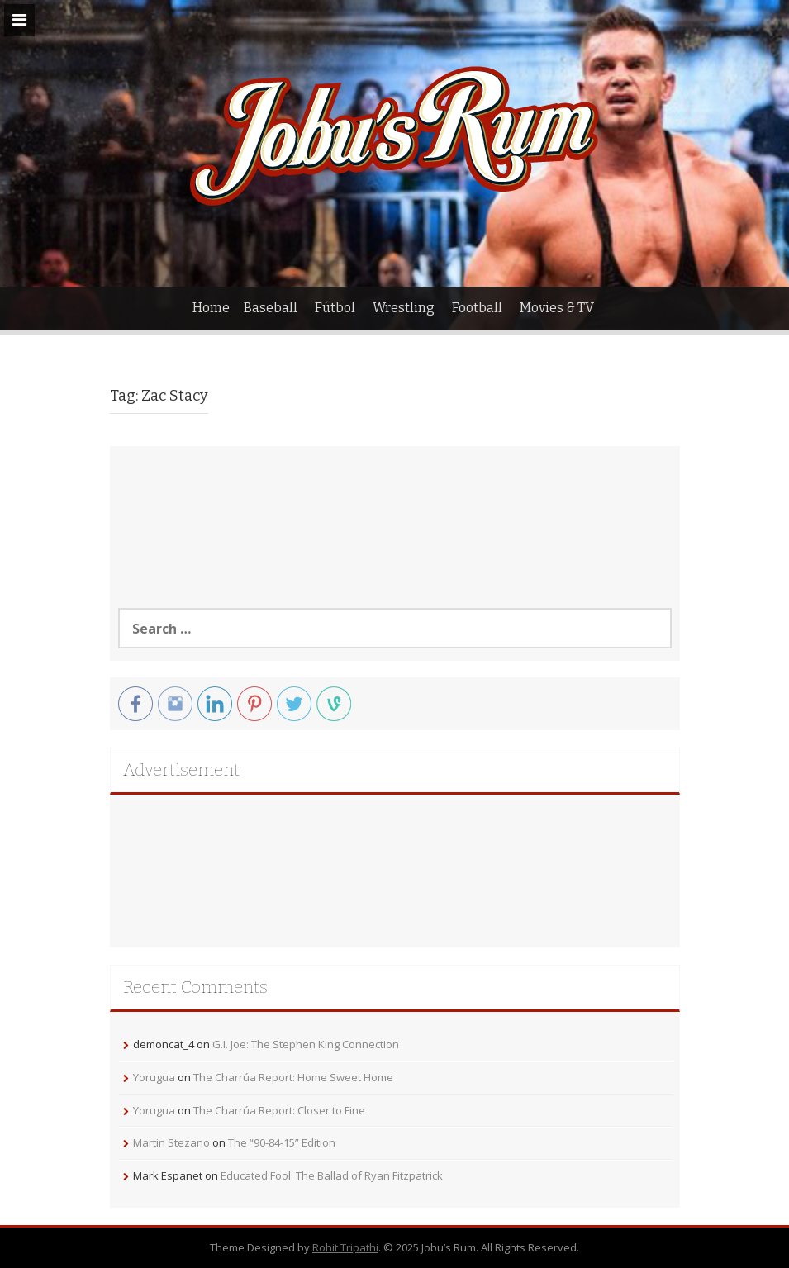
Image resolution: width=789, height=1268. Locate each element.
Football (477, 308)
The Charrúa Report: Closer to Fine (279, 1110)
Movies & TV (557, 308)
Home (211, 308)
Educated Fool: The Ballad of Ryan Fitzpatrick (332, 1175)
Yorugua (154, 1077)
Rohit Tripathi (345, 1247)
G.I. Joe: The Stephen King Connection (305, 1044)
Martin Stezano (171, 1142)
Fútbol (335, 308)
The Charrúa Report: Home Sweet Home (293, 1077)
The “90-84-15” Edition (281, 1142)
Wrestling (404, 308)
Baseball (270, 308)
